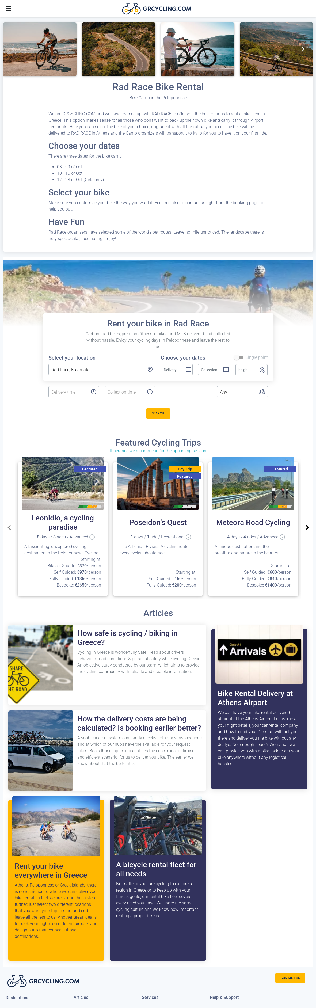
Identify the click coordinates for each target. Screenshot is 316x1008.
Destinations (17, 997)
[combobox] (101, 369)
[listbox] (68, 392)
